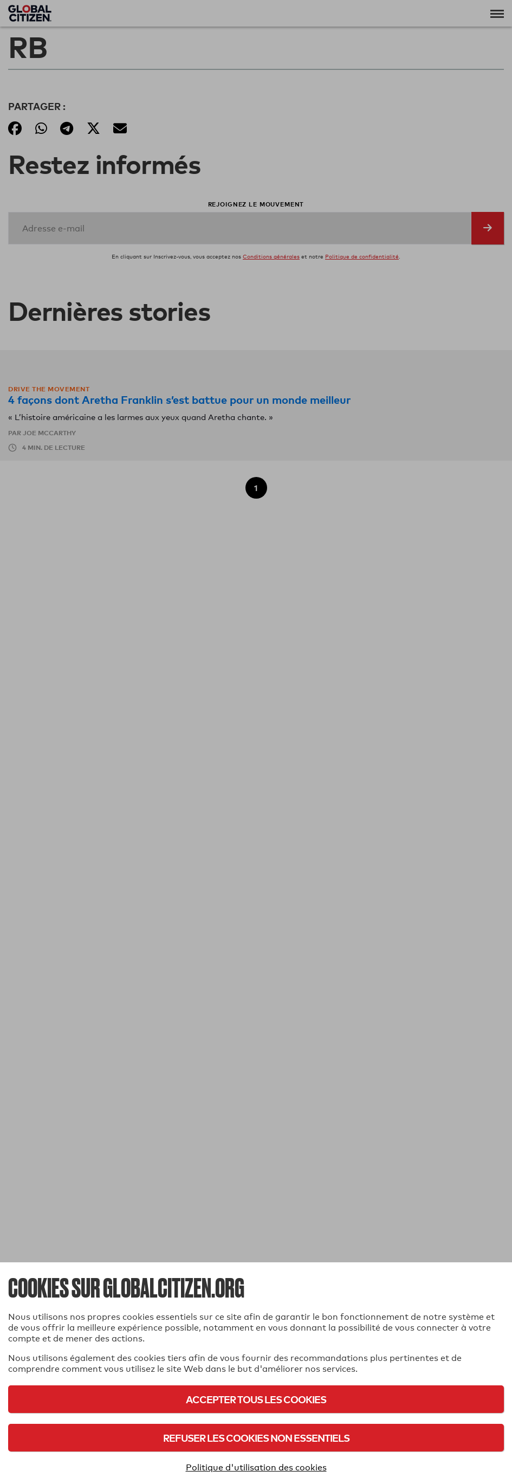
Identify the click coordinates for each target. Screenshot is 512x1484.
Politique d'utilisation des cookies (256, 1467)
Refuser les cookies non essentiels (256, 1437)
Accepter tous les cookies (256, 1399)
